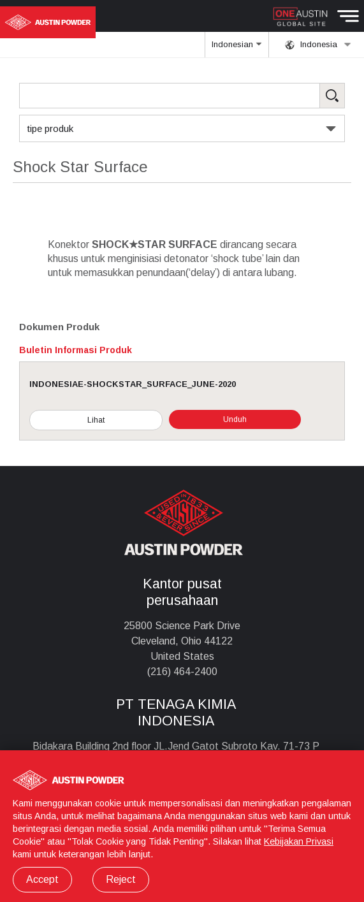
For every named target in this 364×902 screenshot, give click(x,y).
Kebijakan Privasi (298, 841)
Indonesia (318, 45)
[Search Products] (182, 95)
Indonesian (237, 48)
